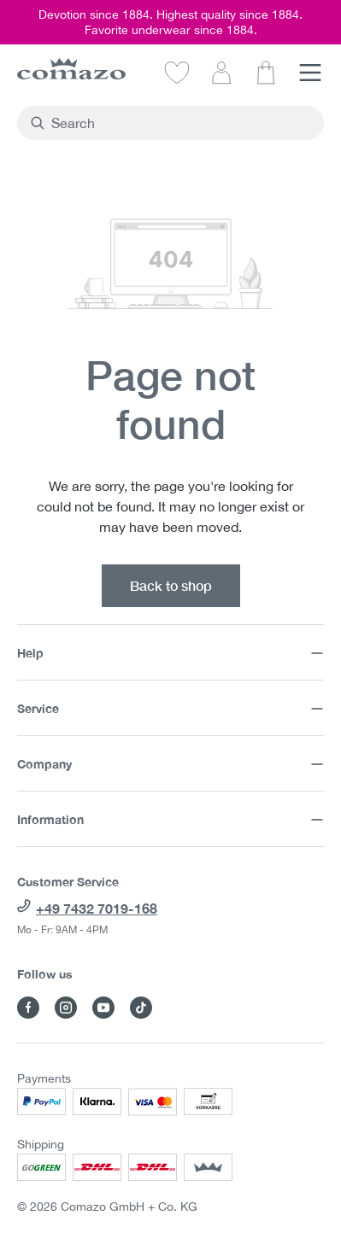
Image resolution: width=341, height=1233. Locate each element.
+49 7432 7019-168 (96, 908)
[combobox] (180, 123)
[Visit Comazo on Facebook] (28, 1007)
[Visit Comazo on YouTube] (103, 1007)
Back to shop (171, 585)
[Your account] (221, 71)
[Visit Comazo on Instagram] (66, 1007)
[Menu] (310, 71)
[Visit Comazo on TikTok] (141, 1007)
